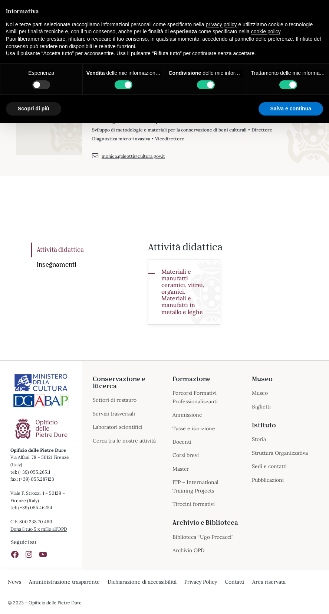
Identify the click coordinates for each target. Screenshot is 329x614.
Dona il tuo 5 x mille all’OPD (38, 529)
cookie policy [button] (265, 31)
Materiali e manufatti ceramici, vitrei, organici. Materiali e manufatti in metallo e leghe (182, 291)
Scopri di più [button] (33, 108)
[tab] (84, 250)
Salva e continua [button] (290, 108)
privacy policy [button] (221, 24)
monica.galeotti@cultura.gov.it (128, 156)
